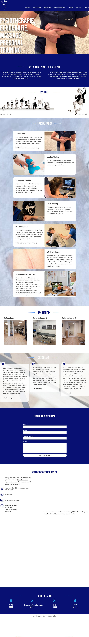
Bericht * (25, 442)
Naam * (25, 424)
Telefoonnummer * (28, 436)
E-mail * (25, 430)
